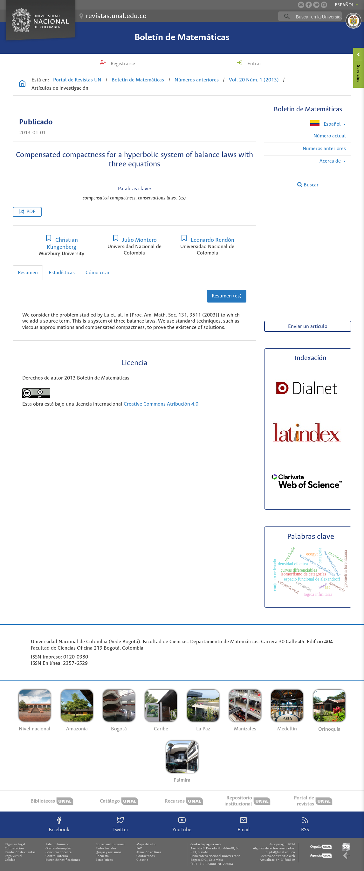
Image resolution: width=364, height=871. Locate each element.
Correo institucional (110, 844)
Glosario (142, 860)
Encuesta (102, 856)
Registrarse (122, 63)
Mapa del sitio (146, 844)
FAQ (139, 848)
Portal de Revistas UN (77, 80)
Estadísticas (62, 272)
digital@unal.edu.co (280, 852)
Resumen (28, 272)
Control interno (56, 856)
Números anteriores (197, 80)
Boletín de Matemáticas (182, 37)
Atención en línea (148, 852)
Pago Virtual (13, 856)
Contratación (14, 848)
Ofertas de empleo (58, 848)
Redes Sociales (106, 848)
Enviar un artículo (307, 326)
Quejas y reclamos (108, 852)
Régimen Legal (15, 844)
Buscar (308, 185)
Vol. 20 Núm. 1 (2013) (254, 80)
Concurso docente (58, 852)
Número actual (329, 136)
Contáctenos (145, 856)
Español (326, 123)
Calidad (10, 860)
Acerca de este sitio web (278, 856)
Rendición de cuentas (20, 852)
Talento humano (57, 844)
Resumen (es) (227, 296)
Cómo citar (98, 272)
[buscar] (320, 16)
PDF (30, 211)
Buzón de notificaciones (62, 860)
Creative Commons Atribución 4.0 (161, 404)
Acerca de (330, 161)
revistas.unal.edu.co (116, 16)
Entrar (253, 63)
